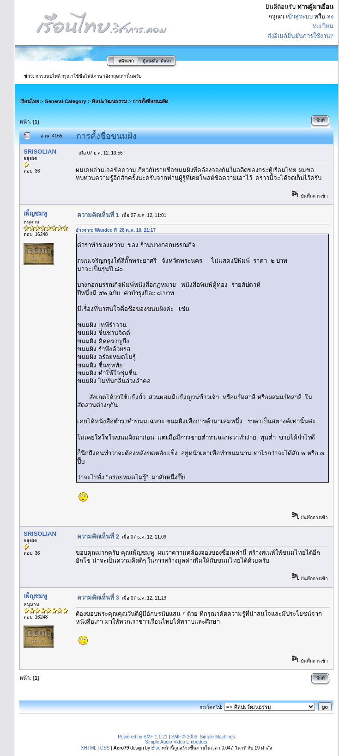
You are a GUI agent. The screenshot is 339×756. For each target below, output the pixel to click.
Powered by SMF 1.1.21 (142, 736)
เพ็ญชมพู (35, 213)
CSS (105, 747)
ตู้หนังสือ (150, 61)
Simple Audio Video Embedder (176, 741)
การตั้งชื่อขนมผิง (150, 101)
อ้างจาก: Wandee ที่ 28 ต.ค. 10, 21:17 (116, 230)
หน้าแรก (125, 61)
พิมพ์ (320, 120)
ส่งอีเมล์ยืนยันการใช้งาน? (300, 35)
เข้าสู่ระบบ (299, 16)
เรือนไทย (29, 101)
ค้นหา (166, 61)
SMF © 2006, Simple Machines (203, 736)
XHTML (89, 747)
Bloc (155, 747)
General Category (65, 101)
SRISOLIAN (40, 151)
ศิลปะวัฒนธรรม (109, 101)
